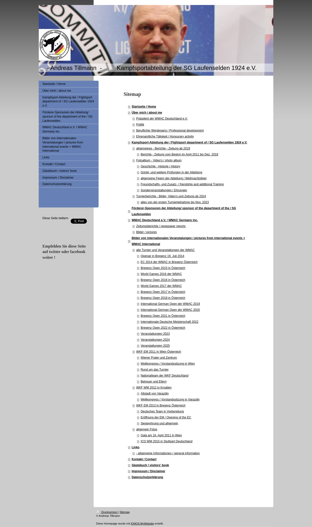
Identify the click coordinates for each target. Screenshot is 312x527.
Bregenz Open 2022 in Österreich (163, 327)
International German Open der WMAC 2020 (170, 310)
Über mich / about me (147, 112)
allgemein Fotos (146, 429)
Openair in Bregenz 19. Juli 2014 (162, 256)
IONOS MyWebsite (142, 523)
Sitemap (125, 512)
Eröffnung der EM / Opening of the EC (166, 417)
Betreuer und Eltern (153, 381)
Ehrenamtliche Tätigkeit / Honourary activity (165, 136)
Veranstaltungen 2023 (155, 333)
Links (135, 447)
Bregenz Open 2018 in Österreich (163, 298)
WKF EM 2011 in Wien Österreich (158, 351)
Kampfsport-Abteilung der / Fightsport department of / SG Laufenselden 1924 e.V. (189, 142)
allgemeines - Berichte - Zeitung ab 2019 (163, 148)
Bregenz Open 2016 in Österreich (163, 280)
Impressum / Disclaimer (148, 471)
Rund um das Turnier (154, 369)
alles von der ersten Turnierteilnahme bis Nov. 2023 (175, 202)
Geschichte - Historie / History (160, 166)
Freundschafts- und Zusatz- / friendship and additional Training (182, 184)
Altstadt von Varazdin (155, 393)
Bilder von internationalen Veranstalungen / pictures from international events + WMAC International (188, 241)
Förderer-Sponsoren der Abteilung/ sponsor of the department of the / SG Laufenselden (184, 211)
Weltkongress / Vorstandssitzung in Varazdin (170, 399)
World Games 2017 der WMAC (161, 286)
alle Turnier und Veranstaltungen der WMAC (165, 250)
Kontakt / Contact (144, 459)
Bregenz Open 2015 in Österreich (163, 268)
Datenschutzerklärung (147, 477)
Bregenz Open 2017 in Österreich (163, 292)
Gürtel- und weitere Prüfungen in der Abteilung (171, 172)
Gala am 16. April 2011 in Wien (161, 435)
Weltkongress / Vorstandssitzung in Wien (168, 363)
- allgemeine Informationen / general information (168, 453)
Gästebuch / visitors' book (150, 465)
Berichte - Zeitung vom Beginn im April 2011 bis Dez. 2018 (179, 154)
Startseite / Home (144, 106)
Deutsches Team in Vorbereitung (162, 411)
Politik (140, 124)
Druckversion (107, 512)
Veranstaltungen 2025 (155, 345)
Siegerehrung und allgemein (159, 423)
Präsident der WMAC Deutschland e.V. (161, 118)
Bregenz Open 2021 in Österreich (163, 316)
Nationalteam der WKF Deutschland (164, 375)
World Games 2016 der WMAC (161, 274)
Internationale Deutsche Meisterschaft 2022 (169, 322)
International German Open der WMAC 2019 (170, 304)
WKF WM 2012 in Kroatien (153, 387)
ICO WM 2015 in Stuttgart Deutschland (166, 441)
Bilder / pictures (146, 232)
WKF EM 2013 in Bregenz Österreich (160, 405)
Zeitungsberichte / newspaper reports (160, 226)
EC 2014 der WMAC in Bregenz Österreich (169, 262)
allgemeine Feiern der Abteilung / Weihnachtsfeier (174, 178)
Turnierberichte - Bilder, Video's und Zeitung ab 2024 (171, 196)
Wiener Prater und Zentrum (159, 357)
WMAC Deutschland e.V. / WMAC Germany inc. (165, 220)
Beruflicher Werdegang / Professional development (170, 130)
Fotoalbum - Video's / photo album (158, 160)
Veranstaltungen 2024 (155, 339)
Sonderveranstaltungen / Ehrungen (164, 190)
